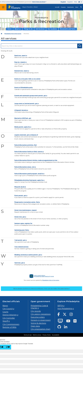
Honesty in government (41, 320)
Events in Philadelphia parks (23, 87)
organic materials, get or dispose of (26, 135)
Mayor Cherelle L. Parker (30, 7)
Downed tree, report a (21, 71)
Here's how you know (39, 1)
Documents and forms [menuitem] (68, 29)
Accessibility (55, 335)
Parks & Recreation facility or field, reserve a (29, 151)
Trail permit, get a (20, 240)
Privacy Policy (46, 335)
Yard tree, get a (19, 263)
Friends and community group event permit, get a (30, 95)
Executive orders (38, 317)
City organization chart (40, 329)
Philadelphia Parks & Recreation (12, 33)
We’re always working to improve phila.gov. (41, 288)
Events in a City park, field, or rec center (27, 79)
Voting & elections (38, 323)
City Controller (9, 318)
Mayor (5, 305)
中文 (75, 2)
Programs (63, 7)
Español (70, 2)
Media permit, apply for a (22, 127)
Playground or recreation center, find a (27, 202)
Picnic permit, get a (20, 195)
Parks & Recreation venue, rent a (25, 167)
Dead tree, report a (20, 55)
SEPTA (60, 305)
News (76, 7)
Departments (70, 7)
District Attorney (10, 314)
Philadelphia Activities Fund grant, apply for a (29, 180)
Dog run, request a (20, 62)
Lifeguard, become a (21, 110)
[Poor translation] (8, 347)
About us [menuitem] (18, 29)
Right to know (37, 335)
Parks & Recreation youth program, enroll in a (29, 173)
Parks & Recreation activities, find (25, 145)
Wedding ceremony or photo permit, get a (28, 255)
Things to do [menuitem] (28, 29)
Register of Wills (9, 327)
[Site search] (81, 7)
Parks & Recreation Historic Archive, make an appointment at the (35, 160)
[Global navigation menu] (3, 7)
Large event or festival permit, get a (26, 103)
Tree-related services (21, 247)
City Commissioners (11, 324)
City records (36, 311)
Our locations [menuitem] (52, 29)
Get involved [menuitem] (40, 29)
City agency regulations (41, 314)
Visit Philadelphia (64, 308)
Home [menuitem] (9, 29)
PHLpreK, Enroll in (20, 187)
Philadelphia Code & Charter (39, 306)
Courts (5, 311)
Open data (35, 326)
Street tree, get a (20, 217)
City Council (8, 308)
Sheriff (5, 321)
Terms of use (28, 335)
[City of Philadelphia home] (15, 7)
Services (57, 7)
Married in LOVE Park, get (22, 118)
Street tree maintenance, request (25, 210)
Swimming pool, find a (21, 230)
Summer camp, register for (23, 223)
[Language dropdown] (80, 2)
